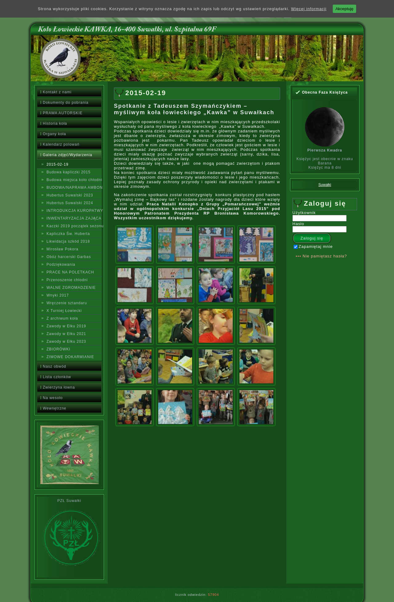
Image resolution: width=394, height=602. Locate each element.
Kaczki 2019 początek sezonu (74, 226)
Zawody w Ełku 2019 (66, 326)
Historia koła (55, 123)
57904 (213, 594)
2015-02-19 (57, 164)
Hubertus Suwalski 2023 (69, 195)
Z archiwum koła (62, 318)
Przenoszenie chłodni (67, 280)
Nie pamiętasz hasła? (325, 256)
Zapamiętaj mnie (313, 246)
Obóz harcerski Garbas (68, 257)
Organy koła (54, 134)
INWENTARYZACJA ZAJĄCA (74, 218)
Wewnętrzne (54, 408)
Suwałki (324, 185)
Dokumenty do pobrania (65, 102)
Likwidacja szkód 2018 (68, 241)
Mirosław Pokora (62, 249)
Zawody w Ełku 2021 (66, 334)
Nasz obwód (54, 366)
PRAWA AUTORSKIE (62, 113)
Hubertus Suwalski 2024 (69, 203)
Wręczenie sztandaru (66, 303)
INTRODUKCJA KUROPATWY (74, 210)
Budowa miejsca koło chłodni (74, 180)
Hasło (298, 223)
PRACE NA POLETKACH (70, 272)
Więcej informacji (308, 8)
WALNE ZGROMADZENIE (71, 287)
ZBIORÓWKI (58, 349)
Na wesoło (53, 398)
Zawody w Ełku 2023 (66, 341)
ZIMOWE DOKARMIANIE (70, 357)
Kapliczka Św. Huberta (68, 234)
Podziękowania (60, 264)
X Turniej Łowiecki (64, 311)
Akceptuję (345, 8)
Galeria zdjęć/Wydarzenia (67, 155)
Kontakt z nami (57, 92)
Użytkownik (304, 212)
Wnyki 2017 (57, 295)
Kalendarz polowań (61, 144)
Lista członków (57, 377)
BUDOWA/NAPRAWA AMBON (74, 187)
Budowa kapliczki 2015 (68, 172)
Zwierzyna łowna (59, 387)
